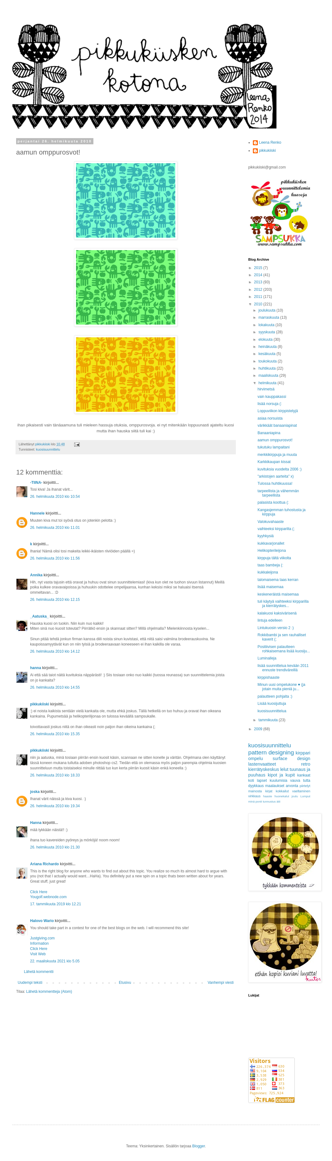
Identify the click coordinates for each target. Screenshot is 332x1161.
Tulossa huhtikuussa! (275, 483)
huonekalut (282, 796)
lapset (262, 780)
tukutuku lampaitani (273, 447)
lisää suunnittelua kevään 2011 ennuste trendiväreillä (283, 668)
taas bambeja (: (270, 565)
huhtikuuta (267, 368)
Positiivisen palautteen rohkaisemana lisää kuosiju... (284, 649)
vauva (295, 780)
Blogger (198, 1146)
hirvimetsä (266, 389)
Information (39, 943)
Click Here (38, 892)
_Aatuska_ (39, 616)
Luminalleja (267, 658)
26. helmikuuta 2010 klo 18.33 (55, 775)
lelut (284, 769)
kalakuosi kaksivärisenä (277, 613)
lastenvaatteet (262, 764)
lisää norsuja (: (270, 404)
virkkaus (254, 796)
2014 (258, 275)
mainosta (255, 791)
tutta (306, 780)
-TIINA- (36, 482)
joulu (295, 796)
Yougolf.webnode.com (48, 897)
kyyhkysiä (266, 536)
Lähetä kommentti (38, 972)
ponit (258, 801)
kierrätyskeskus (263, 769)
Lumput (305, 796)
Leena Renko (270, 142)
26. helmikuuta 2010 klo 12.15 (55, 599)
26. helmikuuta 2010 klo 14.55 (55, 687)
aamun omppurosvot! (275, 440)
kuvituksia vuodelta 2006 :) (280, 469)
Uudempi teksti (30, 982)
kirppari (303, 752)
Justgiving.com (42, 938)
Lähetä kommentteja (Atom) (49, 991)
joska (35, 792)
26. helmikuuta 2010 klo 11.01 (55, 527)
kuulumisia (278, 780)
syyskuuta (267, 332)
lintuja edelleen (270, 620)
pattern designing (271, 752)
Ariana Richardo (44, 864)
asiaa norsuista (270, 418)
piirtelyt (305, 786)
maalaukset (274, 786)
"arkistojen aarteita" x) (276, 476)
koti (251, 780)
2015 (258, 268)
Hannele (37, 513)
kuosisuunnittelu (48, 449)
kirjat (268, 791)
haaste (267, 796)
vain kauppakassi (272, 396)
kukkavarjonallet (271, 543)
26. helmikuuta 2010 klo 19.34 (55, 806)
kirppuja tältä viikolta (274, 558)
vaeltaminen (301, 791)
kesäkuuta (267, 354)
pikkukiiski (39, 704)
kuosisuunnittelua (272, 711)
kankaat (303, 775)
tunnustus (269, 801)
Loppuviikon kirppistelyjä (278, 411)
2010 (258, 304)
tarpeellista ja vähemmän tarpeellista (278, 493)
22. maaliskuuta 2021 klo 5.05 (54, 961)
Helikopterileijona (272, 550)
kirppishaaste (269, 677)
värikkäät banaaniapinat (277, 425)
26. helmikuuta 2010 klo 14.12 (55, 651)
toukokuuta (268, 361)
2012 (258, 289)
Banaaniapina (269, 433)
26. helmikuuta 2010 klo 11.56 (55, 558)
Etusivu (125, 982)
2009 (258, 729)
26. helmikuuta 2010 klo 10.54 (55, 496)
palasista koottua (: (273, 502)
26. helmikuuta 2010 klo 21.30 (55, 847)
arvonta (292, 786)
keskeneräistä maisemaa (278, 594)
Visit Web (38, 954)
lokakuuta (267, 325)
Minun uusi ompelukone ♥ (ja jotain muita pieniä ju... (281, 686)
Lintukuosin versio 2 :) (276, 628)
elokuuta (266, 339)
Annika (36, 575)
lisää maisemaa (270, 587)
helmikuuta (267, 383)
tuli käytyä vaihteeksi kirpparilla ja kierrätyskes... (283, 603)
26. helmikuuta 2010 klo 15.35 (55, 734)
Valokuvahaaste (271, 522)
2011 (258, 297)
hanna (35, 668)
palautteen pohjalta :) (275, 696)
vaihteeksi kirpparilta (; (276, 529)
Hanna (36, 823)
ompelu (255, 758)
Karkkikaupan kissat (274, 462)
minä (251, 801)
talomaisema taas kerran (278, 580)
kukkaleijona (268, 572)
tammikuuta (268, 720)
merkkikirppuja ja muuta (277, 454)
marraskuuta (269, 317)
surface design (291, 758)
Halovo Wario (42, 921)
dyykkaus (256, 786)
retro (305, 764)
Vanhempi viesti (221, 982)
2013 (258, 282)
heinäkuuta (268, 346)
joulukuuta (267, 310)
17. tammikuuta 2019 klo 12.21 (55, 904)
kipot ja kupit (281, 774)
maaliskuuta (268, 375)
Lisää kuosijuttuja (272, 703)
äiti (278, 801)
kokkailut (282, 791)
